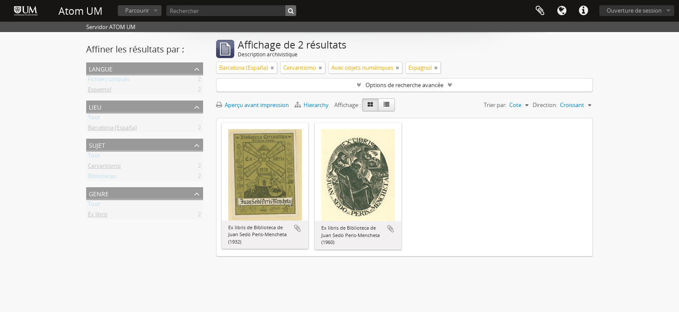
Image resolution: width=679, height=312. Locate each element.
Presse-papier (540, 11)
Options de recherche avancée (404, 85)
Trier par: (495, 105)
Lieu (95, 106)
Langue (561, 11)
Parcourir (137, 10)
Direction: (545, 105)
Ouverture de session (634, 10)
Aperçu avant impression (252, 105)
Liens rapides (583, 11)
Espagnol (99, 91)
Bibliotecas (102, 178)
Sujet (97, 144)
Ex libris (97, 216)
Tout (94, 119)
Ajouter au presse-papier (297, 228)
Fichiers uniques (108, 80)
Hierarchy (312, 105)
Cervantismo (104, 167)
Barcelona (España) (112, 129)
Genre (99, 193)
